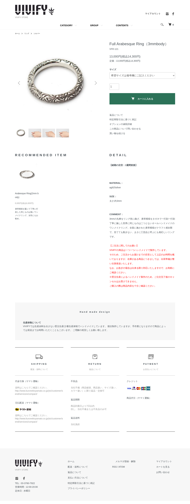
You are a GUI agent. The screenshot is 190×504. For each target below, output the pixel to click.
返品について (116, 115)
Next (95, 83)
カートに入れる (142, 98)
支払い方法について (94, 480)
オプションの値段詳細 (120, 124)
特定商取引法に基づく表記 (122, 119)
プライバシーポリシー (95, 491)
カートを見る (166, 470)
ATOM (134, 470)
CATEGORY (66, 25)
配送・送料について (94, 470)
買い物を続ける (117, 133)
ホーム (18, 33)
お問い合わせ (166, 475)
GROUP (94, 25)
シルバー (39, 33)
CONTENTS (122, 25)
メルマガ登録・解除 (135, 464)
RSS (127, 470)
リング (28, 33)
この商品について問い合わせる (125, 128)
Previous (19, 83)
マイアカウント (153, 13)
